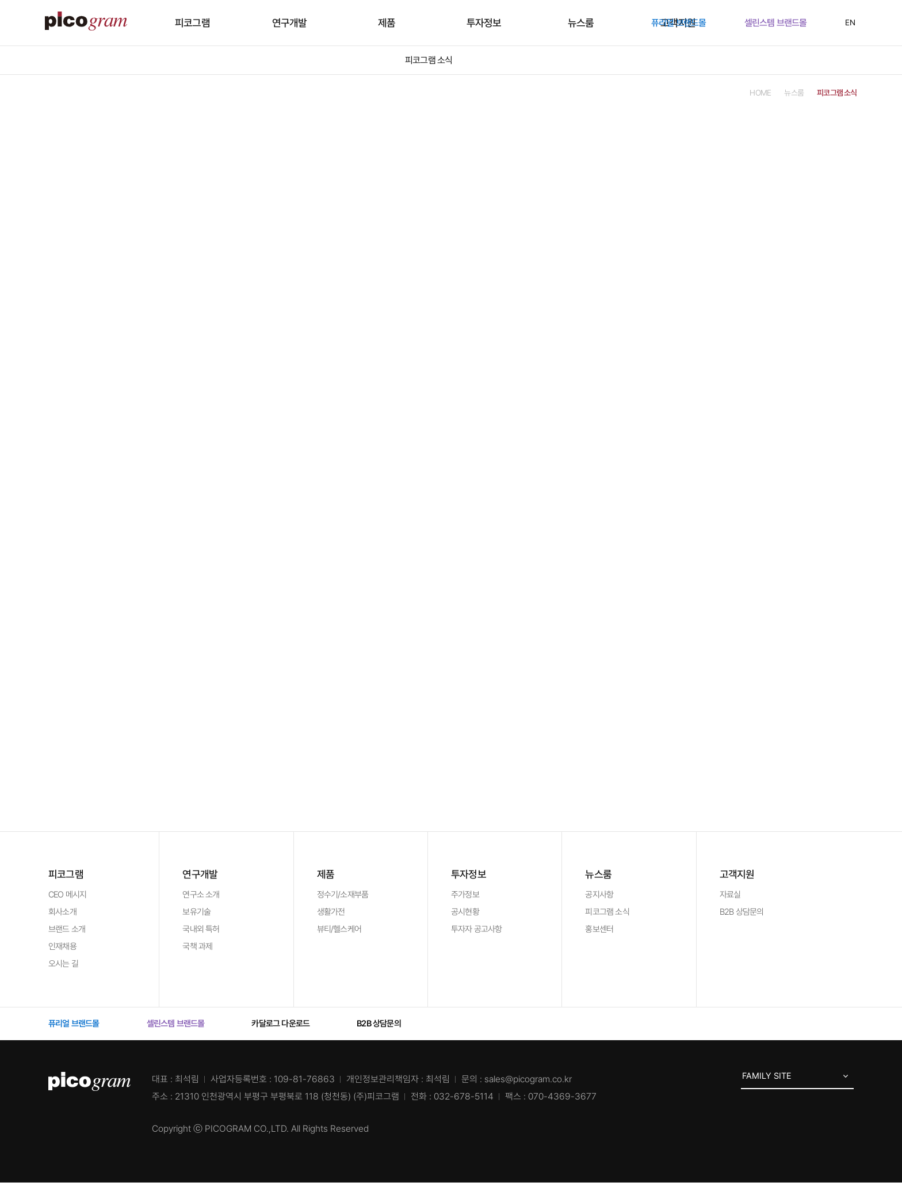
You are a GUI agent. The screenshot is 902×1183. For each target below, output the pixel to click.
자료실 (730, 894)
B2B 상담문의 (742, 912)
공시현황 (465, 912)
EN (843, 22)
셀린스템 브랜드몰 (782, 22)
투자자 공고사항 (476, 929)
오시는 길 (63, 963)
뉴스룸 (530, 23)
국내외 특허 (200, 929)
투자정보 (466, 23)
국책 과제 (197, 946)
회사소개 (62, 912)
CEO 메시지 (67, 894)
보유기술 (196, 912)
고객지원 (593, 23)
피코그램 (277, 23)
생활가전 (331, 912)
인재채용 (62, 946)
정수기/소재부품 (343, 894)
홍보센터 (599, 929)
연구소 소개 (200, 894)
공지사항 (599, 894)
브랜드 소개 (66, 929)
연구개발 (340, 23)
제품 (403, 23)
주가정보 (465, 894)
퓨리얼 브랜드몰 (685, 22)
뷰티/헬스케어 (339, 929)
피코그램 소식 (607, 912)
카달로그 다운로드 (286, 1023)
